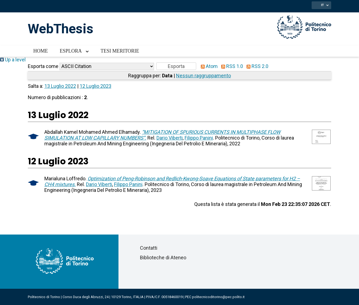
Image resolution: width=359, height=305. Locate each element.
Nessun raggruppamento (203, 75)
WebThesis (60, 29)
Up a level (13, 59)
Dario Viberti (169, 138)
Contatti (148, 248)
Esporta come (43, 66)
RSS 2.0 (256, 66)
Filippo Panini (199, 138)
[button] (176, 66)
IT (322, 5)
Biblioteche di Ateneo (163, 257)
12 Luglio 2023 (95, 86)
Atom (208, 66)
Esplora (71, 51)
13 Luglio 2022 (60, 86)
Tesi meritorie (120, 51)
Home (40, 51)
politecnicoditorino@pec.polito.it (218, 297)
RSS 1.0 (231, 66)
